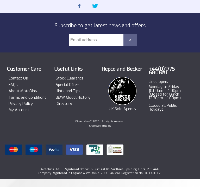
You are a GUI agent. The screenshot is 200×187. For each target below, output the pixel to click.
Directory (64, 104)
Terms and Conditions (28, 97)
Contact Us (18, 78)
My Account (19, 110)
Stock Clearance (70, 78)
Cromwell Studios (100, 126)
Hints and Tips (68, 91)
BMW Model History (73, 97)
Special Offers (68, 85)
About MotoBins (23, 91)
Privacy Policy (21, 104)
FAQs (13, 85)
